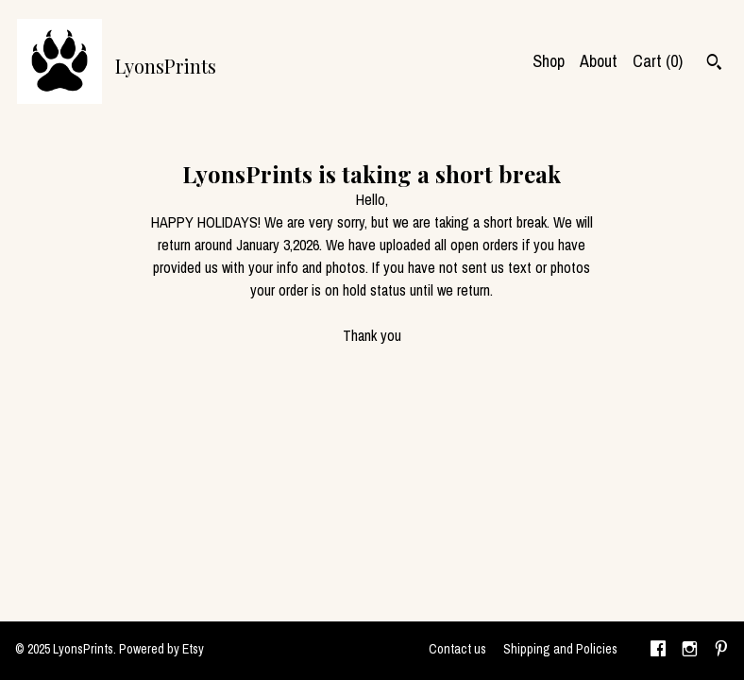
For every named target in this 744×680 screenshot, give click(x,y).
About (598, 61)
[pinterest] (721, 650)
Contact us (457, 648)
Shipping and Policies (560, 648)
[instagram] (690, 650)
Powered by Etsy (161, 648)
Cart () (658, 61)
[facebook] (658, 650)
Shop (549, 61)
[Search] (714, 64)
